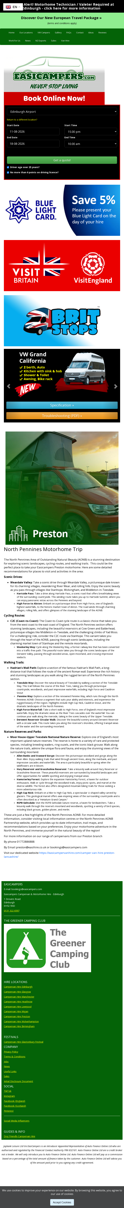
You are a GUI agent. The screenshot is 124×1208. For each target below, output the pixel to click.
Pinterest (9, 1110)
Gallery (58, 32)
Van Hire (65, 40)
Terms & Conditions (14, 1056)
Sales (53, 40)
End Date (12, 137)
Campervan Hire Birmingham (19, 1026)
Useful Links (10, 1071)
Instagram (9, 1096)
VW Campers (44, 32)
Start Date (13, 125)
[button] (12, 386)
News (28, 40)
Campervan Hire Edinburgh (18, 986)
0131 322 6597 (11, 910)
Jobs (6, 1061)
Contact (79, 32)
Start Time (70, 125)
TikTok (7, 1091)
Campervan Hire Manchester (19, 996)
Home (12, 32)
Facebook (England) (14, 1101)
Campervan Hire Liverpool (17, 1006)
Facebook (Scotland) (15, 1105)
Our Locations (26, 32)
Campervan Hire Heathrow (18, 1001)
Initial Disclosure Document (18, 1081)
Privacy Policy (11, 1051)
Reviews (102, 32)
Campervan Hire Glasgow (17, 991)
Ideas (91, 32)
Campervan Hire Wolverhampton (21, 1021)
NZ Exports (41, 40)
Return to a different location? (22, 119)
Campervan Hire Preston (17, 1016)
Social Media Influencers (16, 1120)
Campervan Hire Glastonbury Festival (23, 1041)
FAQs (68, 32)
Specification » (62, 405)
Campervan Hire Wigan (16, 1011)
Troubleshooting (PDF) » (62, 415)
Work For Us (14, 40)
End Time (69, 137)
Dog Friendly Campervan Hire (19, 1136)
